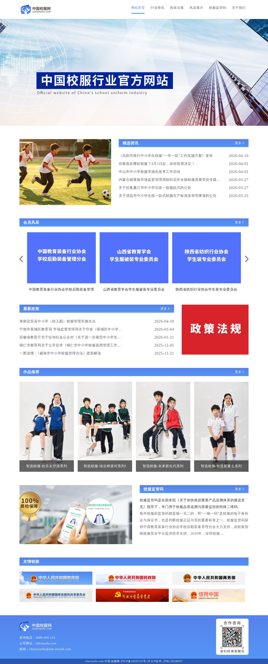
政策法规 (177, 8)
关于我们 (239, 8)
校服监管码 (217, 8)
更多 (240, 143)
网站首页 (138, 8)
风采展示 (196, 8)
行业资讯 (157, 8)
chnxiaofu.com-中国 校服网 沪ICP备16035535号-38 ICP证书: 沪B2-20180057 (134, 661)
